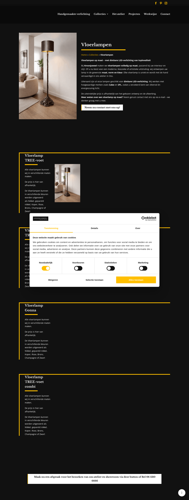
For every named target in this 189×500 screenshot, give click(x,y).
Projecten (134, 14)
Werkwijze (150, 14)
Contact (165, 14)
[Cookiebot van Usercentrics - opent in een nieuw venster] (143, 218)
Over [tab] (137, 228)
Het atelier (118, 14)
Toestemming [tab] (51, 228)
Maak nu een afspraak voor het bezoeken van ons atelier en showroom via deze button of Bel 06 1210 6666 (94, 478)
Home (84, 54)
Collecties (100, 14)
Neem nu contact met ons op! (102, 107)
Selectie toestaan (94, 280)
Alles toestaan (136, 280)
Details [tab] (94, 228)
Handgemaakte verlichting (74, 14)
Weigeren (53, 280)
